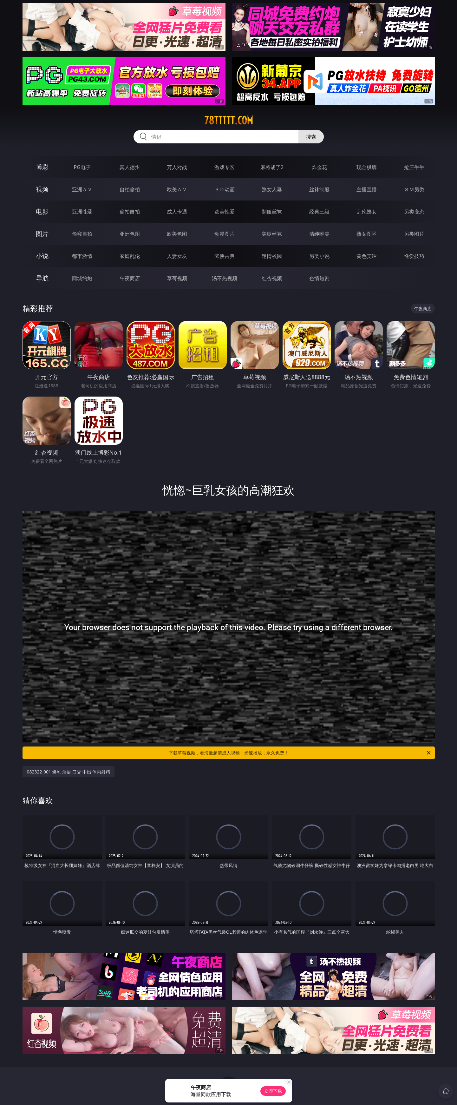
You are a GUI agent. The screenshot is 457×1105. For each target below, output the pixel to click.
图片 (42, 233)
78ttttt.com (228, 120)
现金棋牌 (366, 167)
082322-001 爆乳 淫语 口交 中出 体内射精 (68, 772)
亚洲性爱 (82, 211)
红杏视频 (272, 278)
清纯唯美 (319, 233)
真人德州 (130, 167)
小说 (42, 256)
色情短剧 (319, 278)
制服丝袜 (272, 211)
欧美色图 (177, 233)
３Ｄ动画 (224, 189)
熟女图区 (366, 233)
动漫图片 (224, 233)
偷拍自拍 (130, 211)
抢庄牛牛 (414, 167)
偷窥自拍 (82, 233)
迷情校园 (272, 256)
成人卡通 (177, 211)
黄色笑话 (366, 256)
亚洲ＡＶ (82, 189)
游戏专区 (224, 167)
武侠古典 (224, 256)
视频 (42, 189)
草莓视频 (177, 278)
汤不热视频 (224, 278)
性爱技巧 (414, 256)
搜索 (311, 136)
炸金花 (319, 167)
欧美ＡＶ (177, 189)
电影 (42, 211)
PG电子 (82, 167)
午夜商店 (130, 278)
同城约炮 (82, 278)
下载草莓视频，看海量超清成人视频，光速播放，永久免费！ (300, 753)
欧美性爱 (224, 211)
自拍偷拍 (130, 189)
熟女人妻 (272, 189)
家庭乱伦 (130, 256)
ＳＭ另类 (414, 189)
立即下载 (273, 1091)
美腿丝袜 (272, 233)
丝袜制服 (319, 189)
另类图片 (414, 233)
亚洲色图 (130, 233)
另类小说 (319, 256)
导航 (42, 278)
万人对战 (177, 167)
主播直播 (366, 189)
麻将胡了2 (272, 167)
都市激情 (82, 256)
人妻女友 (177, 256)
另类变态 (414, 211)
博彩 (42, 167)
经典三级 (319, 211)
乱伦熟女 (366, 211)
